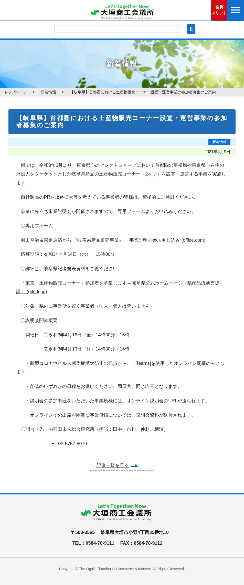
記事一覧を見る (113, 465)
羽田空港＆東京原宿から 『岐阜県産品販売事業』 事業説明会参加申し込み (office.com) (113, 240)
